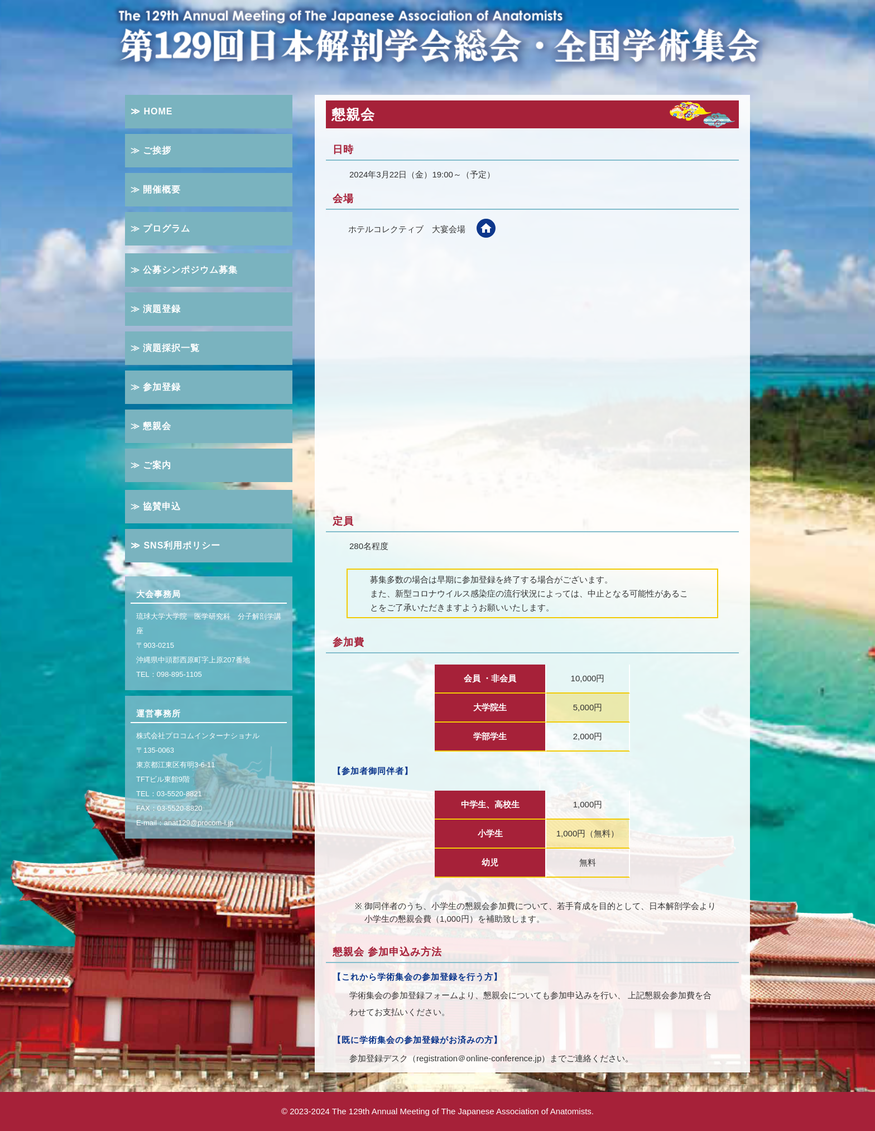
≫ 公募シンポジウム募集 (184, 270)
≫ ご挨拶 (151, 150)
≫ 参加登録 (156, 387)
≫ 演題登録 (156, 309)
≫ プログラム (160, 228)
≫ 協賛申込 (156, 506)
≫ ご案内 (151, 465)
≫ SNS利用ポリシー (175, 545)
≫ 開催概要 (156, 189)
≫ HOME (151, 111)
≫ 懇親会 (151, 426)
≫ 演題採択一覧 (165, 348)
